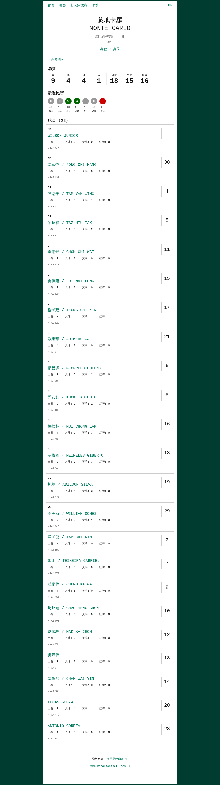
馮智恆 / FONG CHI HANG (72, 165)
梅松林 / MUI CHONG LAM (72, 427)
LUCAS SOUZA (60, 702)
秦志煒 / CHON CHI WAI (71, 252)
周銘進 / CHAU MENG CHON (73, 608)
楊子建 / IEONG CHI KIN (72, 310)
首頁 (51, 5)
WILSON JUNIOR (63, 136)
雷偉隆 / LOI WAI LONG (71, 281)
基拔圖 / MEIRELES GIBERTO (75, 456)
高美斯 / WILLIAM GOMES (72, 514)
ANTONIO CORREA (64, 726)
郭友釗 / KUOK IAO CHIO (72, 397)
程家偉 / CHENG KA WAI (71, 584)
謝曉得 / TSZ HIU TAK (70, 223)
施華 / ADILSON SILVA (70, 485)
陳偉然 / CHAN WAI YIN (71, 679)
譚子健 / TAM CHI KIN (70, 537)
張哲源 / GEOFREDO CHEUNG (74, 368)
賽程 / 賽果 (110, 49)
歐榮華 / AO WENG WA (68, 339)
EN (170, 5)
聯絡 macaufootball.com (110, 766)
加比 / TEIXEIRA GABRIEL (73, 561)
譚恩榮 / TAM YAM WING (71, 194)
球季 (95, 5)
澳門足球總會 (117, 759)
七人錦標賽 (78, 5)
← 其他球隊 (55, 59)
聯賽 (62, 5)
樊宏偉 (53, 655)
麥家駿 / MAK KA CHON (70, 632)
